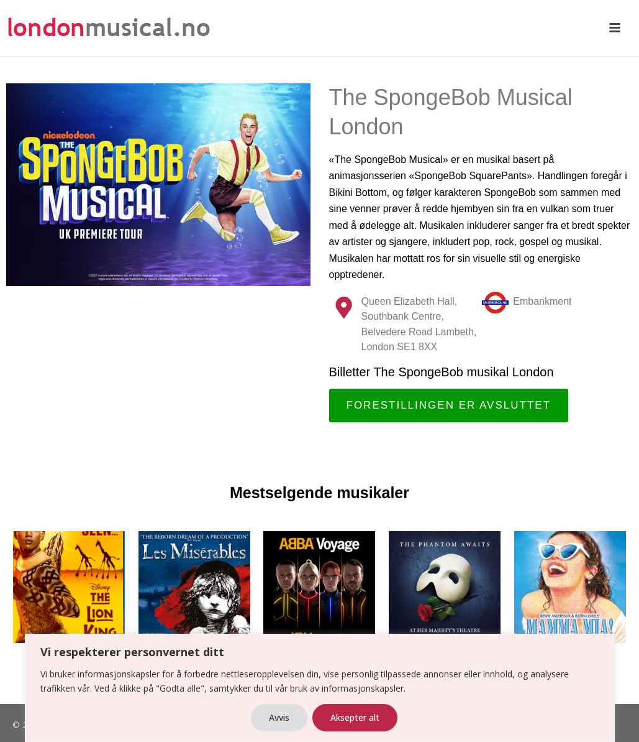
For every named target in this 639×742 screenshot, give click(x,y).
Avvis (279, 717)
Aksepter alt (354, 717)
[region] (319, 688)
